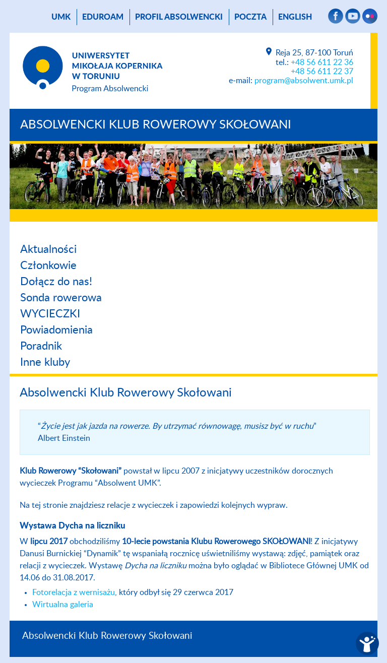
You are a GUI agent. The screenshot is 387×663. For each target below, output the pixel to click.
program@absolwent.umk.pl (303, 81)
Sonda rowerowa (61, 297)
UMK (61, 17)
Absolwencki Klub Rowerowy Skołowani (155, 125)
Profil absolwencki (179, 17)
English (295, 17)
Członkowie (48, 265)
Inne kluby (45, 362)
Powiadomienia (56, 330)
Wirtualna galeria (62, 605)
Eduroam (102, 17)
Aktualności (48, 249)
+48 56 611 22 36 (322, 62)
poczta (250, 17)
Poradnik (41, 346)
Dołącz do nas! (56, 281)
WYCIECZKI (50, 313)
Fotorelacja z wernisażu (73, 592)
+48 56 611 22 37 (322, 72)
